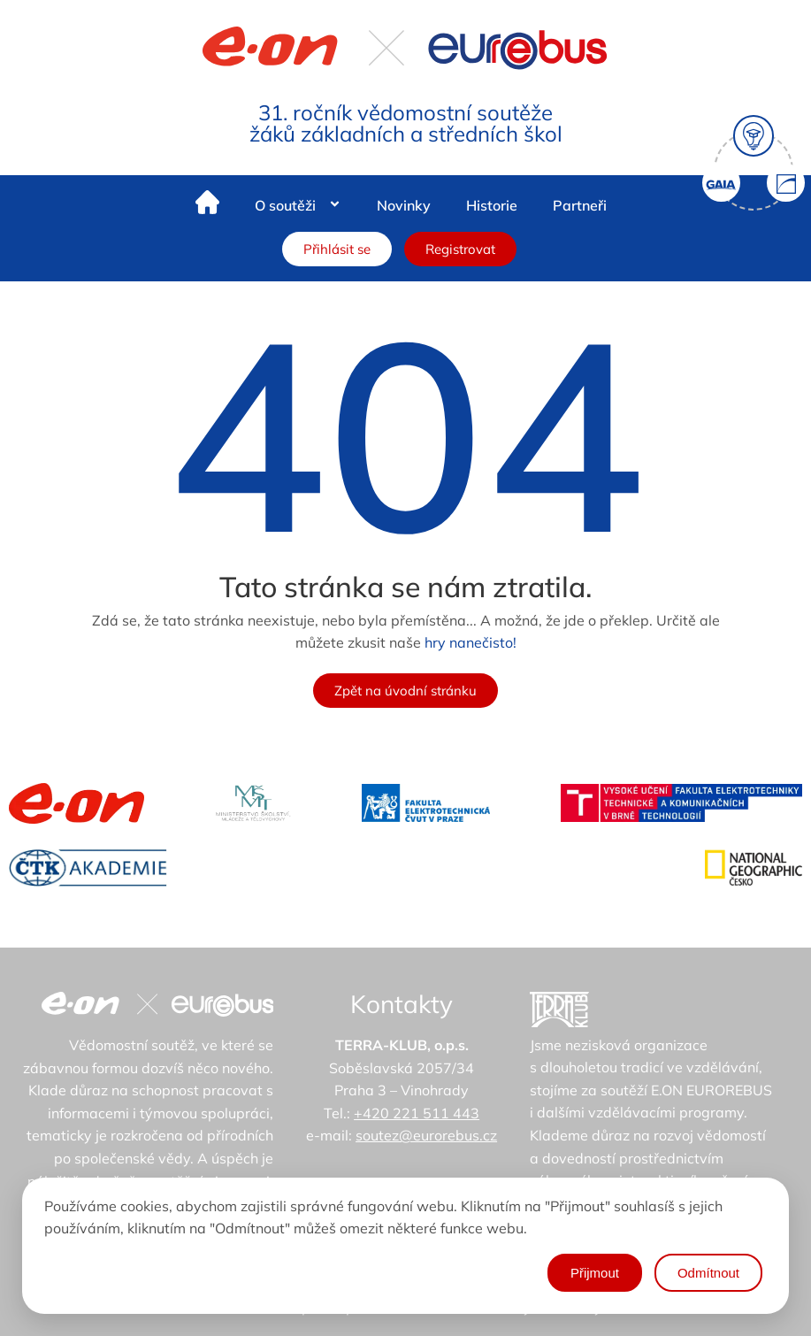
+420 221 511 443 (416, 1113)
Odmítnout (708, 1272)
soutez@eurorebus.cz (426, 1135)
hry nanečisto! (470, 642)
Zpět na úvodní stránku (405, 690)
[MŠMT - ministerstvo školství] (253, 803)
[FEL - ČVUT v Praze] (426, 803)
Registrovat (460, 249)
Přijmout (594, 1272)
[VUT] (681, 803)
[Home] (207, 206)
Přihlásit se (337, 249)
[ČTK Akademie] (88, 868)
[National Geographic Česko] (753, 868)
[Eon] (76, 803)
